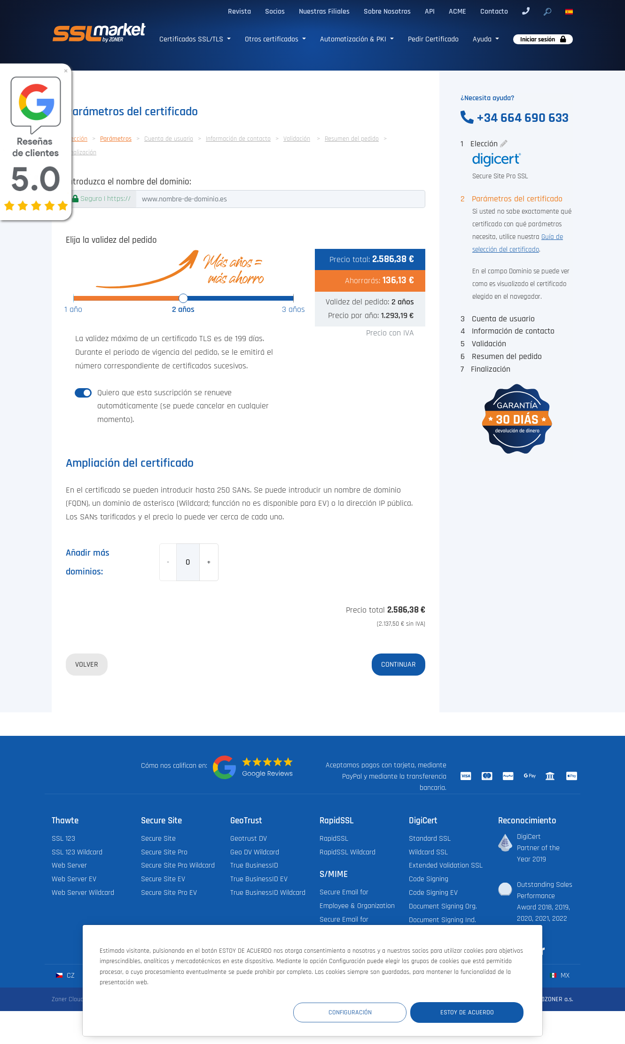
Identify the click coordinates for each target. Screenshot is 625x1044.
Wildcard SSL (428, 852)
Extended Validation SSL (446, 865)
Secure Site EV (163, 879)
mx (559, 975)
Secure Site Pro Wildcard (178, 865)
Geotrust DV (248, 839)
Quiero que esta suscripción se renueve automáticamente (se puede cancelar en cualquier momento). (183, 406)
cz (65, 975)
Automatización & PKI (354, 39)
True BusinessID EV (259, 879)
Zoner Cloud (68, 999)
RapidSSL (334, 839)
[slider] (183, 298)
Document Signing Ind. (442, 920)
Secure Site (158, 839)
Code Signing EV (433, 893)
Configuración (350, 1012)
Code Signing (428, 879)
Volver (86, 664)
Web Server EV (74, 879)
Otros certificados (272, 39)
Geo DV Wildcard (254, 852)
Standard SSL (430, 839)
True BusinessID (254, 865)
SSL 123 (63, 839)
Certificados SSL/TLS (192, 39)
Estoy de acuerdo (467, 1012)
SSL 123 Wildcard (77, 852)
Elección (76, 139)
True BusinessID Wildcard (267, 893)
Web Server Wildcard (83, 893)
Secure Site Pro (164, 852)
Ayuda (483, 39)
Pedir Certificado (433, 39)
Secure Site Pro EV (169, 893)
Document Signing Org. (443, 906)
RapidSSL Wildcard (347, 852)
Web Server (69, 865)
